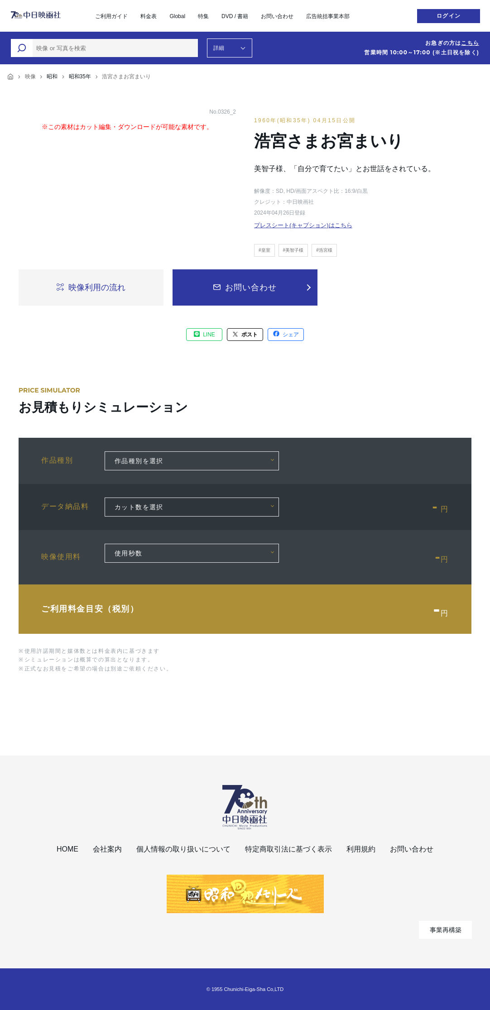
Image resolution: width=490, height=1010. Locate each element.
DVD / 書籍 (234, 16)
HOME (67, 849)
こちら (470, 43)
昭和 (52, 76)
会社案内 (107, 849)
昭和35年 (80, 76)
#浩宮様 (324, 250)
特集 (203, 16)
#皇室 (264, 250)
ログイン (449, 16)
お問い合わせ (277, 16)
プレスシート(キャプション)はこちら (303, 225)
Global (177, 16)
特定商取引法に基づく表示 (288, 849)
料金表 (148, 16)
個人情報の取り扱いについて (183, 849)
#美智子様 (293, 250)
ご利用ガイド (111, 16)
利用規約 (360, 849)
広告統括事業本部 (328, 16)
